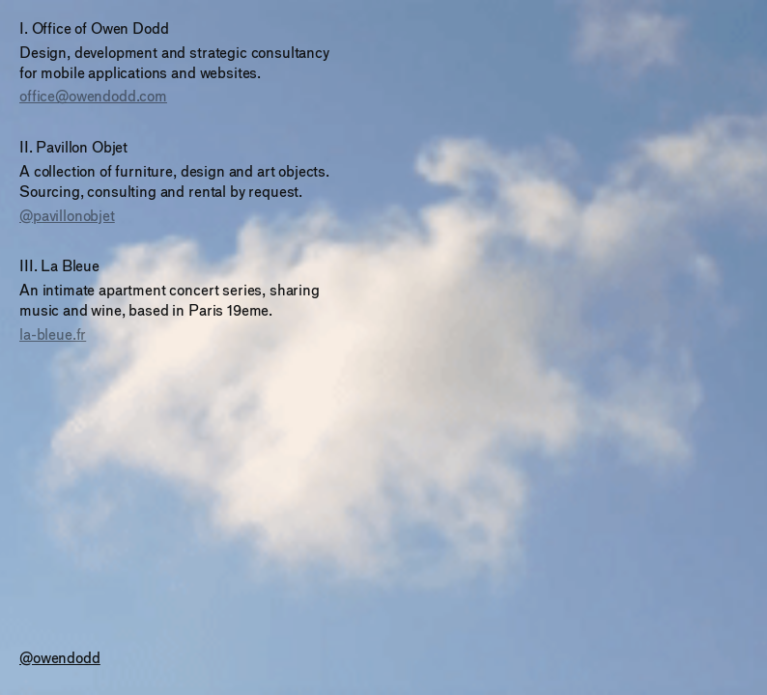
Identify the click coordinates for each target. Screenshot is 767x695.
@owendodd (59, 658)
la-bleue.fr (52, 334)
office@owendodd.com (93, 96)
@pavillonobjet (67, 216)
